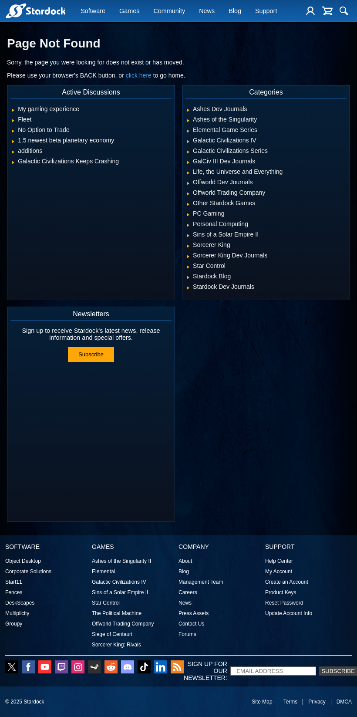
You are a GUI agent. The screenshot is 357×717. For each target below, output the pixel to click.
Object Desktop (23, 561)
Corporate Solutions (28, 571)
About (185, 561)
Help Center (279, 561)
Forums (187, 634)
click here (139, 75)
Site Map (262, 702)
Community (169, 11)
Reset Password (284, 603)
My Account (278, 571)
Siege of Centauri (112, 634)
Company (193, 546)
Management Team (200, 582)
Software (93, 11)
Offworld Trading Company (123, 624)
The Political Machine (116, 613)
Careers (187, 592)
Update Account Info (288, 613)
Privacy (316, 702)
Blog (235, 11)
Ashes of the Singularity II (121, 561)
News (207, 11)
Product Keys (280, 592)
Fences (13, 592)
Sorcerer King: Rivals (116, 645)
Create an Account (286, 582)
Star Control (106, 603)
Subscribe (91, 354)
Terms (290, 702)
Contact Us (191, 624)
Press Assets (193, 613)
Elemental (103, 571)
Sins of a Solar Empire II (120, 592)
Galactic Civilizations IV (119, 582)
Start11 (13, 582)
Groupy (13, 624)
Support (266, 11)
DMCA (344, 702)
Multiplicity (17, 613)
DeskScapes (19, 603)
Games (129, 11)
